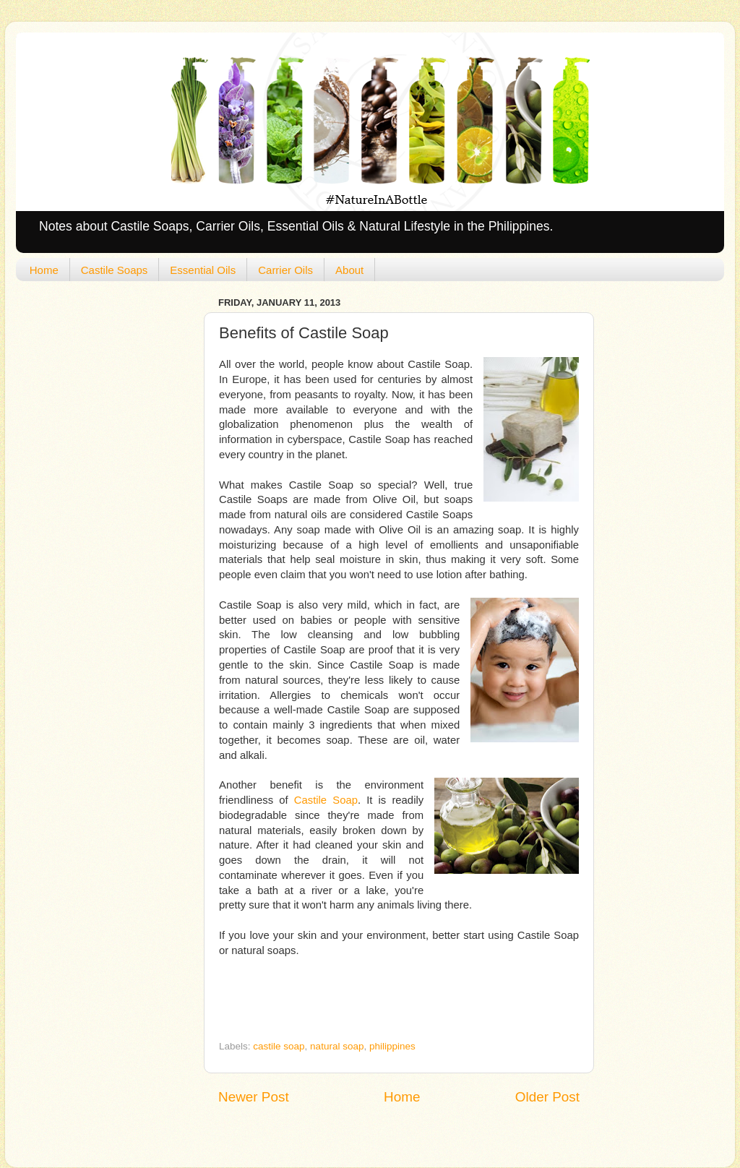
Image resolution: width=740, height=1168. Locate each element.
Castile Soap (326, 800)
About (349, 270)
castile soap (278, 1046)
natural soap (336, 1046)
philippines (392, 1046)
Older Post (547, 1096)
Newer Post (253, 1096)
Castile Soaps (114, 270)
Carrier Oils (285, 270)
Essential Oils (203, 270)
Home (44, 270)
